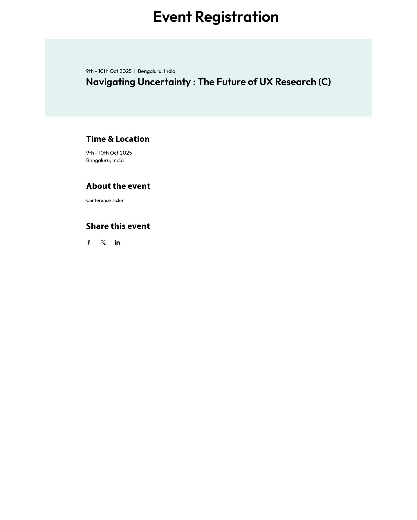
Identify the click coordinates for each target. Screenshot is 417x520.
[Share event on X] (103, 242)
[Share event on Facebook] (89, 242)
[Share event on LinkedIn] (117, 242)
